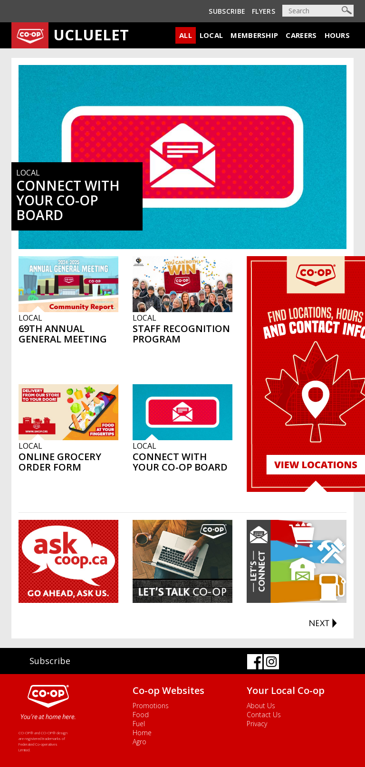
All (185, 35)
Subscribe (227, 11)
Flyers (263, 11)
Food (141, 714)
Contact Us (264, 714)
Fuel (139, 723)
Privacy (257, 723)
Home (142, 732)
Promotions (151, 705)
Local (211, 35)
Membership (254, 35)
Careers (301, 35)
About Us (261, 705)
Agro (139, 741)
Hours (337, 35)
